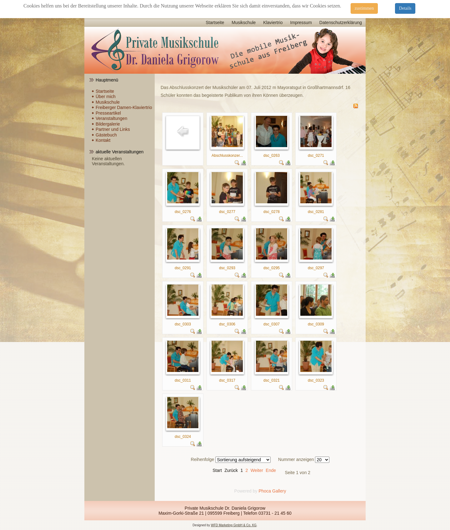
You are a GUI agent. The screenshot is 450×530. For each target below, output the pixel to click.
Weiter (257, 470)
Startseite (215, 22)
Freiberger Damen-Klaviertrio (124, 107)
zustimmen (364, 8)
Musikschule (244, 22)
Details (405, 8)
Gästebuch (106, 134)
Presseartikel (108, 113)
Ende (271, 470)
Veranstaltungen (111, 118)
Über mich (106, 96)
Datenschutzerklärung (340, 22)
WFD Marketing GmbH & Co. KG (234, 525)
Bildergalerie (108, 123)
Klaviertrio (272, 22)
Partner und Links (113, 129)
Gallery (279, 490)
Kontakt (103, 140)
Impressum (301, 22)
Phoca (264, 490)
